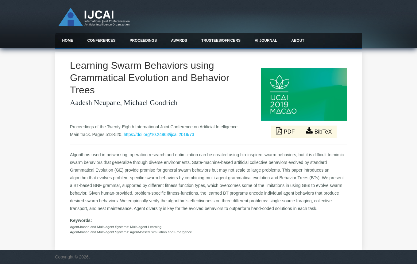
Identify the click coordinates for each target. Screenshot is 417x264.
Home (67, 40)
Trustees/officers (221, 40)
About (297, 40)
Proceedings (143, 40)
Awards (179, 40)
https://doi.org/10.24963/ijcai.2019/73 (159, 134)
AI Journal (266, 40)
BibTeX (319, 131)
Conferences (101, 40)
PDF (286, 131)
